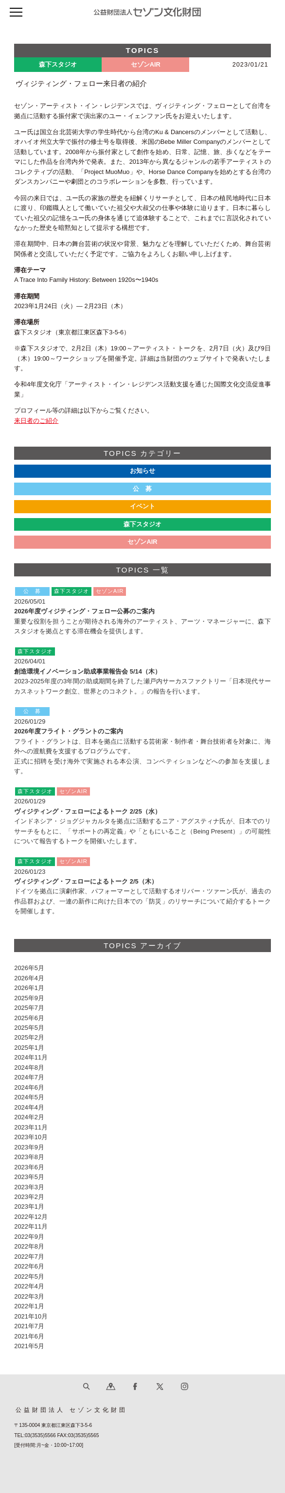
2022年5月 (29, 1276)
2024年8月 (29, 1067)
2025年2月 (29, 1037)
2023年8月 (29, 1157)
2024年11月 (31, 1057)
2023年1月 (29, 1206)
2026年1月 (29, 987)
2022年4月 (29, 1286)
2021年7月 (29, 1326)
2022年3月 (29, 1296)
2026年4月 (29, 978)
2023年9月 (29, 1147)
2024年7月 (29, 1077)
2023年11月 (31, 1127)
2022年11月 (31, 1226)
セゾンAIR (142, 541)
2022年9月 (29, 1236)
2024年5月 (29, 1097)
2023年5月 (29, 1177)
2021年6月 (29, 1336)
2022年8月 (29, 1246)
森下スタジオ (142, 524)
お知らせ (142, 470)
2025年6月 (29, 1018)
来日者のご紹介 (36, 420)
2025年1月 (29, 1047)
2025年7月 (29, 1007)
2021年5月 (29, 1346)
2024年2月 (29, 1117)
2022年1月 (29, 1306)
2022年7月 (29, 1256)
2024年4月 (29, 1107)
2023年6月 (29, 1167)
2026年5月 (29, 968)
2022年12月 (31, 1216)
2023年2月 (29, 1196)
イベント (142, 506)
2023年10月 (31, 1137)
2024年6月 (29, 1087)
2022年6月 (29, 1266)
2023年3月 (29, 1187)
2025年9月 (29, 998)
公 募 (143, 488)
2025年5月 (29, 1027)
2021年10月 (31, 1316)
